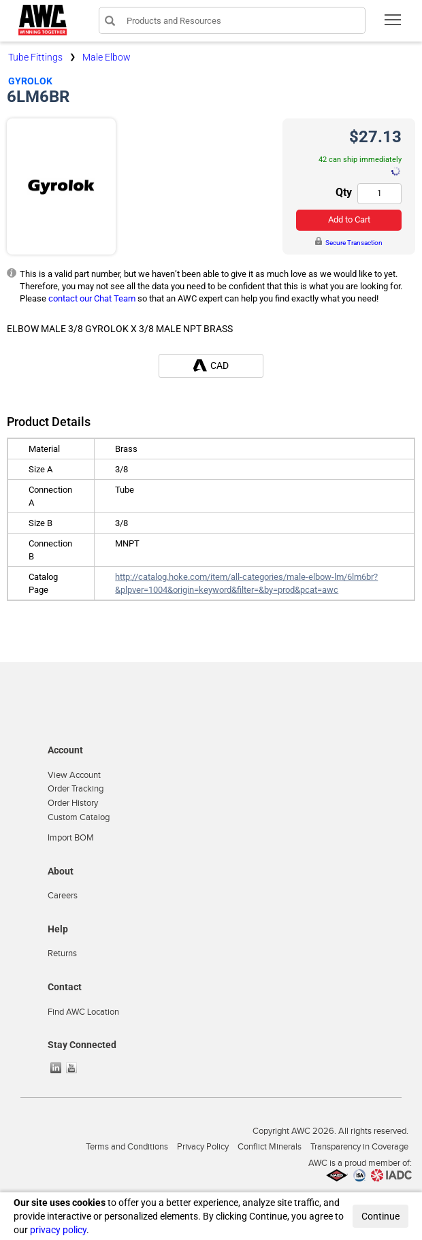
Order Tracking (75, 788)
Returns (62, 953)
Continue (380, 1216)
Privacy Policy (203, 1146)
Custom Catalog (79, 817)
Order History (73, 803)
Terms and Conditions (127, 1146)
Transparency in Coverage (359, 1146)
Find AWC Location (83, 1012)
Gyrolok (30, 81)
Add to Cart (349, 219)
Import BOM (71, 837)
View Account (74, 775)
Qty (344, 192)
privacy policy (58, 1229)
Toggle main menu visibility (394, 24)
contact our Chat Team (91, 298)
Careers (63, 895)
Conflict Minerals (270, 1146)
